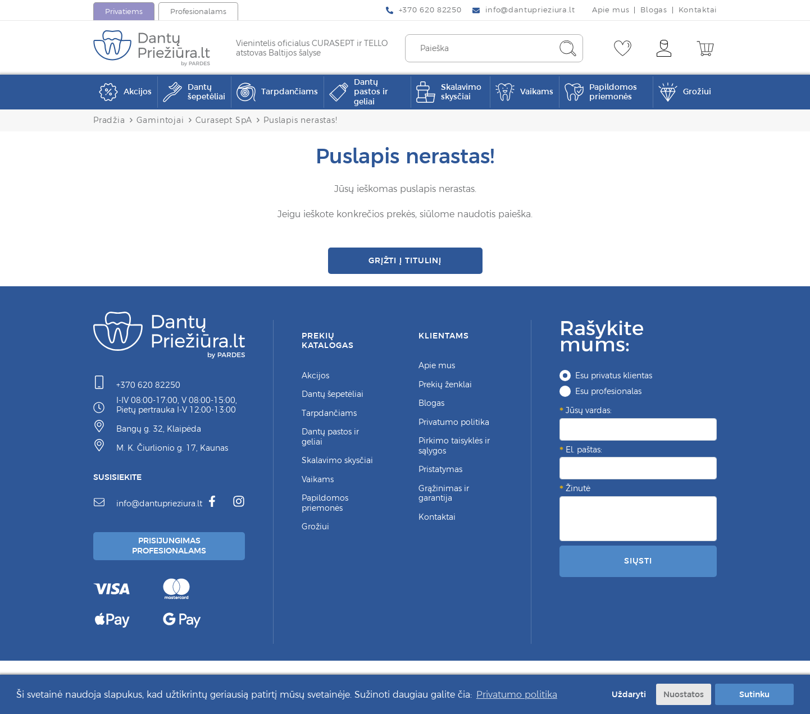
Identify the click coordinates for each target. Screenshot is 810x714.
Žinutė (578, 493)
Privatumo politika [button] (516, 694)
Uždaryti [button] (626, 693)
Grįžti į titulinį (404, 262)
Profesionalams (198, 11)
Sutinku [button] (754, 693)
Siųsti (638, 565)
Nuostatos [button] (683, 693)
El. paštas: (584, 454)
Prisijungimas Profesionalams (171, 552)
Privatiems (124, 11)
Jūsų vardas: (589, 415)
